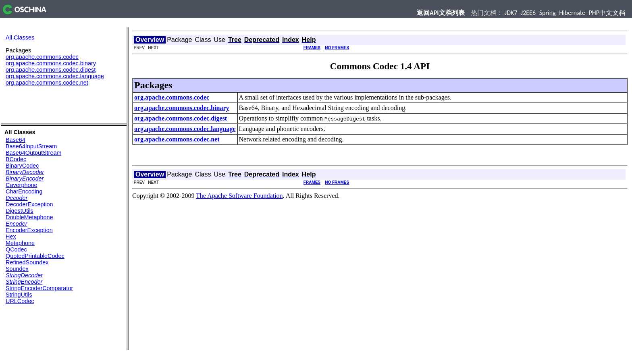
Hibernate (572, 13)
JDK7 (511, 13)
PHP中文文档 (607, 13)
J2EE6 (528, 13)
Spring (547, 13)
